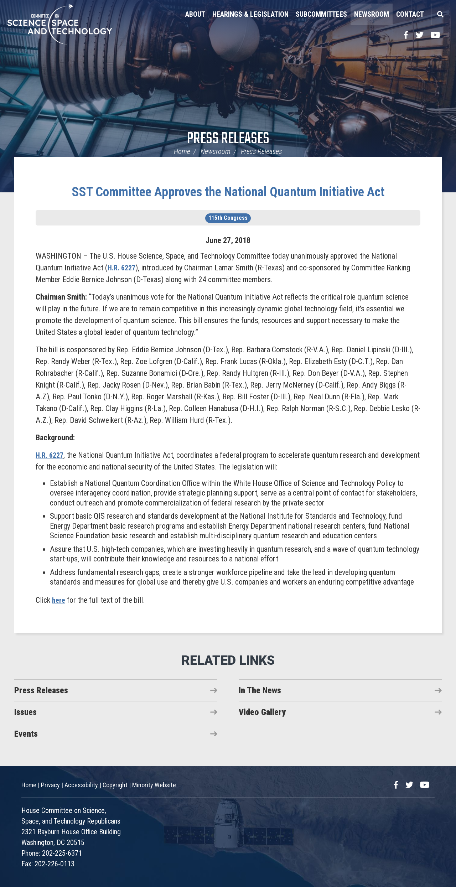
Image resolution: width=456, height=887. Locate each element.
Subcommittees (321, 14)
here (59, 600)
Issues (25, 712)
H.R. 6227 (123, 267)
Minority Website (154, 785)
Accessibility (81, 785)
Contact (410, 14)
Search (440, 14)
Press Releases (228, 139)
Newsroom (371, 14)
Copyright (115, 785)
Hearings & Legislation (250, 14)
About (195, 14)
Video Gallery (262, 712)
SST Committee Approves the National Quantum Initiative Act (228, 192)
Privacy (50, 785)
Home (182, 151)
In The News (260, 690)
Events (26, 734)
